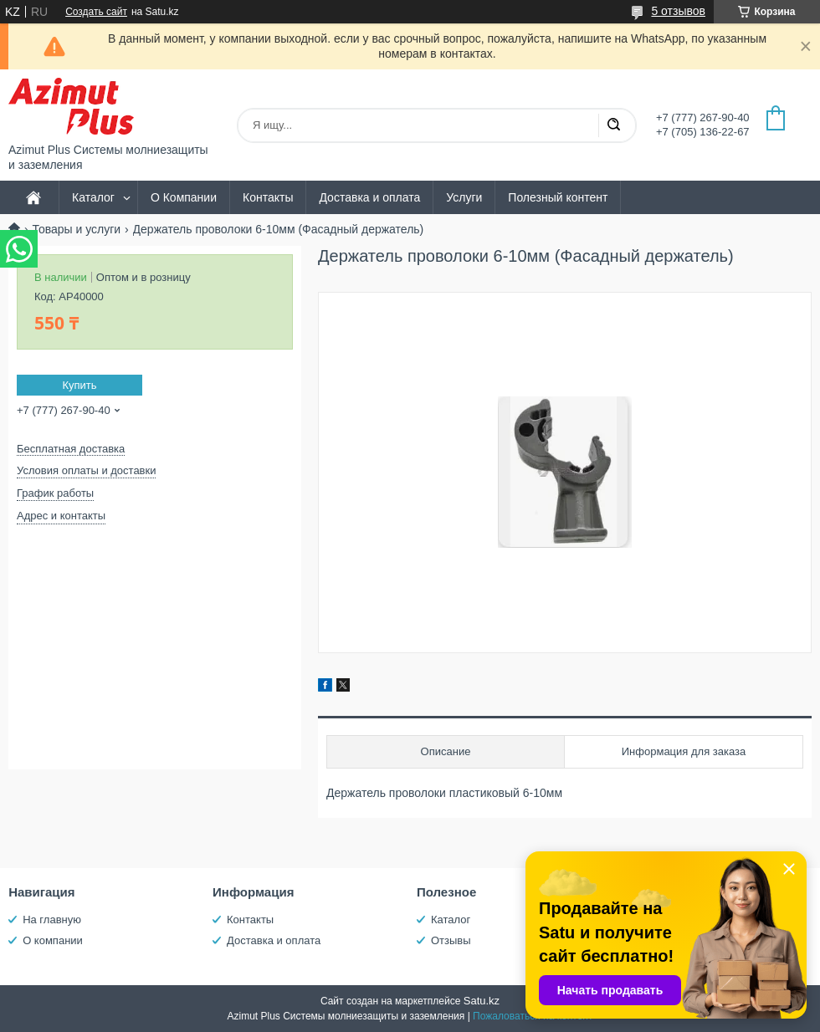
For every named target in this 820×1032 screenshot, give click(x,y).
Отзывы (451, 940)
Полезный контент (557, 197)
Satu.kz (482, 1000)
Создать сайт (96, 12)
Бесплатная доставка (71, 448)
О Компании (184, 197)
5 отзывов (678, 11)
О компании (53, 940)
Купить (79, 385)
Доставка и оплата (369, 197)
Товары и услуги (76, 229)
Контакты (268, 197)
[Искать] (613, 125)
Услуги (464, 197)
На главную (52, 919)
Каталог (93, 197)
